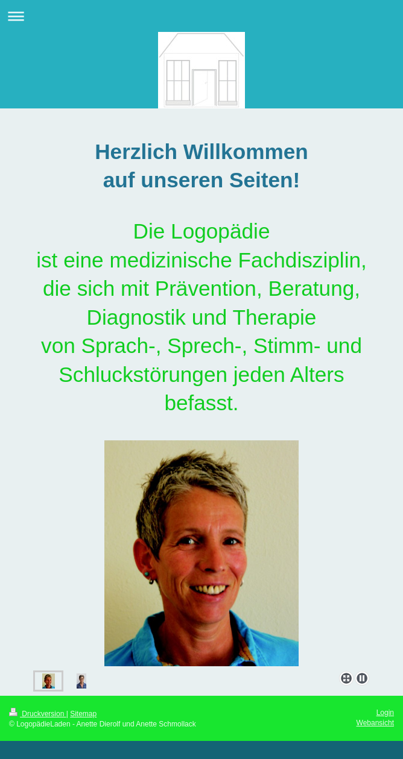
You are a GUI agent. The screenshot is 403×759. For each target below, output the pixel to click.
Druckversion (37, 714)
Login (385, 712)
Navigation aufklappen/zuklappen (201, 16)
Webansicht (375, 723)
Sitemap (83, 714)
